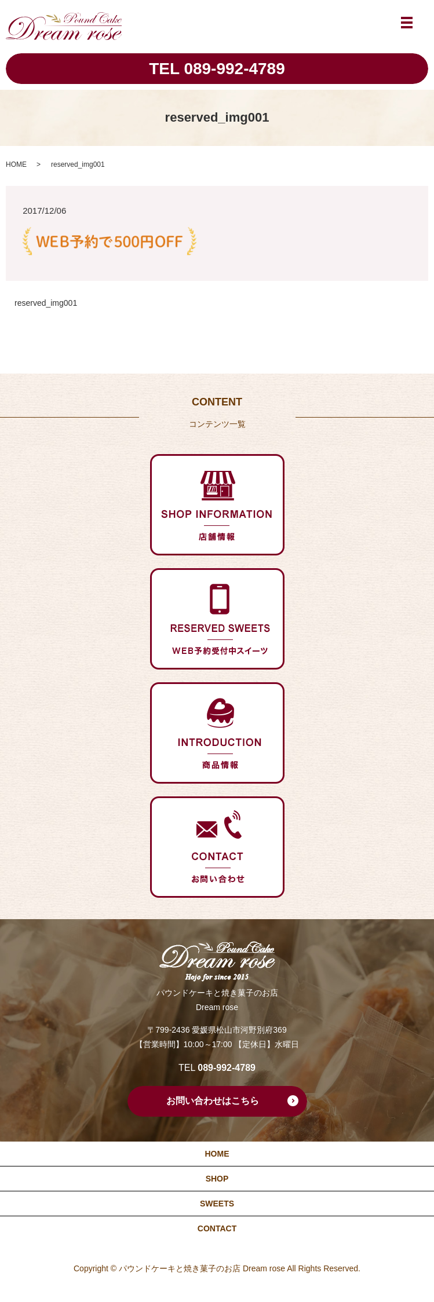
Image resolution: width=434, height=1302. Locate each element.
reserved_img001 (45, 303)
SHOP (217, 1178)
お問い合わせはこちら (212, 1101)
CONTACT (217, 1228)
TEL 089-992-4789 (217, 69)
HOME (16, 164)
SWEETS (217, 1203)
